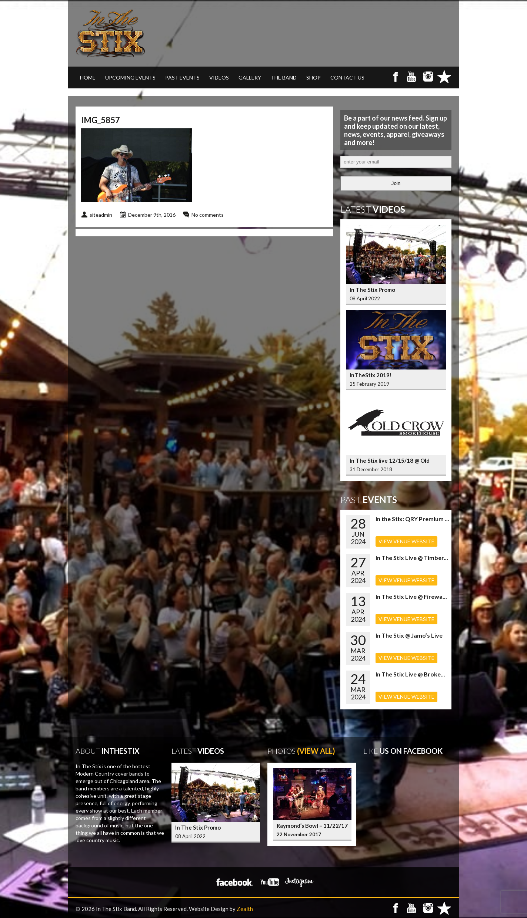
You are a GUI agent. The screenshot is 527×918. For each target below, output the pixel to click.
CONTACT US (347, 77)
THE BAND (284, 77)
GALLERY (250, 77)
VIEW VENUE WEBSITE (406, 541)
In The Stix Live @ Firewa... (411, 596)
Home (88, 77)
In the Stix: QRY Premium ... (412, 518)
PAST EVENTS (182, 77)
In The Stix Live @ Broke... (410, 674)
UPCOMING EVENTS (130, 77)
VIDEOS (219, 77)
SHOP (313, 77)
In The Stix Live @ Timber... (412, 557)
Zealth (245, 908)
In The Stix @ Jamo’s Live (409, 635)
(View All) (316, 750)
